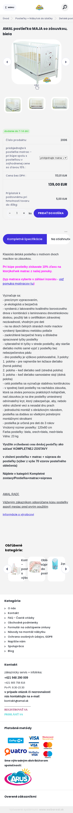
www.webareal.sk (51, 809)
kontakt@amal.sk (16, 701)
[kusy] (17, 213)
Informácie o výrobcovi (18, 514)
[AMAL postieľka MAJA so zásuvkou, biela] (36, 61)
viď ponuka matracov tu (33, 281)
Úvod (6, 18)
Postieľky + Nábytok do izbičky (34, 18)
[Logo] (39, 7)
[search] (64, 7)
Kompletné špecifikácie (24, 239)
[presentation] (7, 61)
